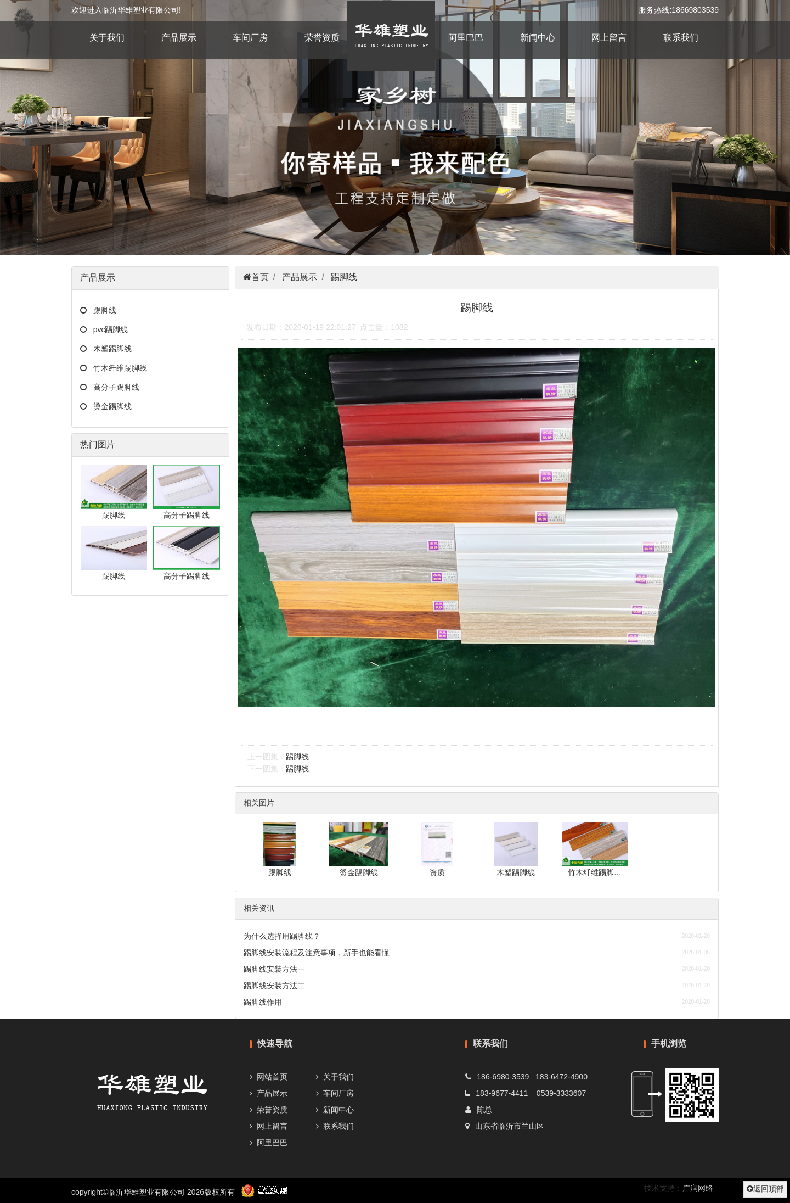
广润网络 (697, 1188)
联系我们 (680, 37)
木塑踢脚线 (109, 348)
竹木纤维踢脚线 (117, 367)
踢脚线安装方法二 (274, 985)
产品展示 (178, 37)
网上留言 (609, 37)
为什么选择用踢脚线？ (282, 936)
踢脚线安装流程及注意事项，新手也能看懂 (317, 952)
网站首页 (272, 1076)
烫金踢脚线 (109, 406)
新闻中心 (537, 37)
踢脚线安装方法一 (274, 969)
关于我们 (107, 37)
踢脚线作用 (263, 1002)
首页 (260, 277)
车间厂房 (250, 37)
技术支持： (663, 1188)
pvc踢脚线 (107, 329)
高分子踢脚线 (113, 387)
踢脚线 (101, 310)
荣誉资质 (322, 37)
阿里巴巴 (465, 37)
